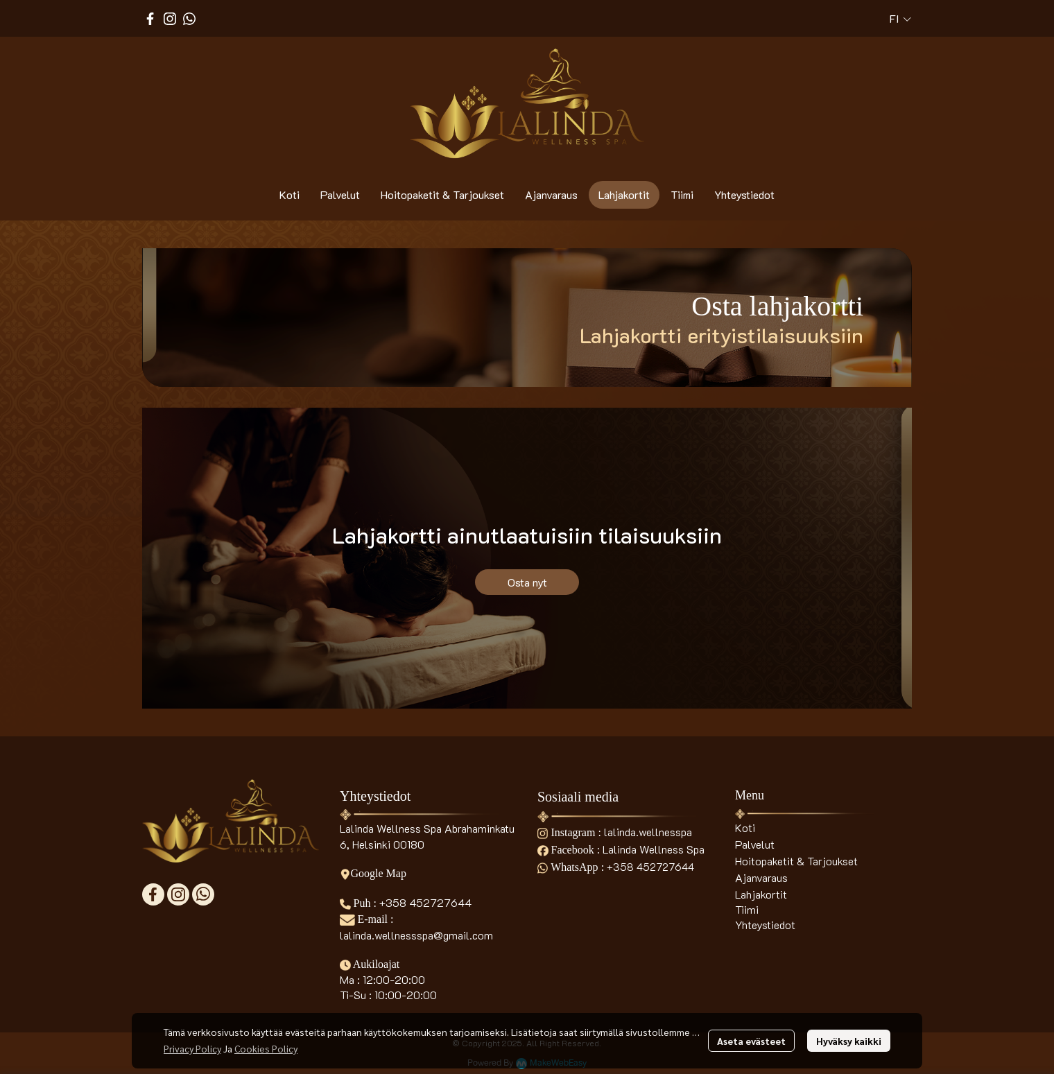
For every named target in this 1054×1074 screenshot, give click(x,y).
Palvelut (755, 844)
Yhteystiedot (765, 924)
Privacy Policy (192, 1048)
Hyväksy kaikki (848, 1040)
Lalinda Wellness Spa (654, 849)
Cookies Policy (265, 1048)
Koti (745, 827)
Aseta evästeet (751, 1040)
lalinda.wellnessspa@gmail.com (416, 935)
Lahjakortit (761, 894)
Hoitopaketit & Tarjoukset (796, 861)
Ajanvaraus (761, 877)
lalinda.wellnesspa (648, 831)
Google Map (373, 873)
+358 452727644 (425, 902)
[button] (900, 18)
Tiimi (747, 909)
